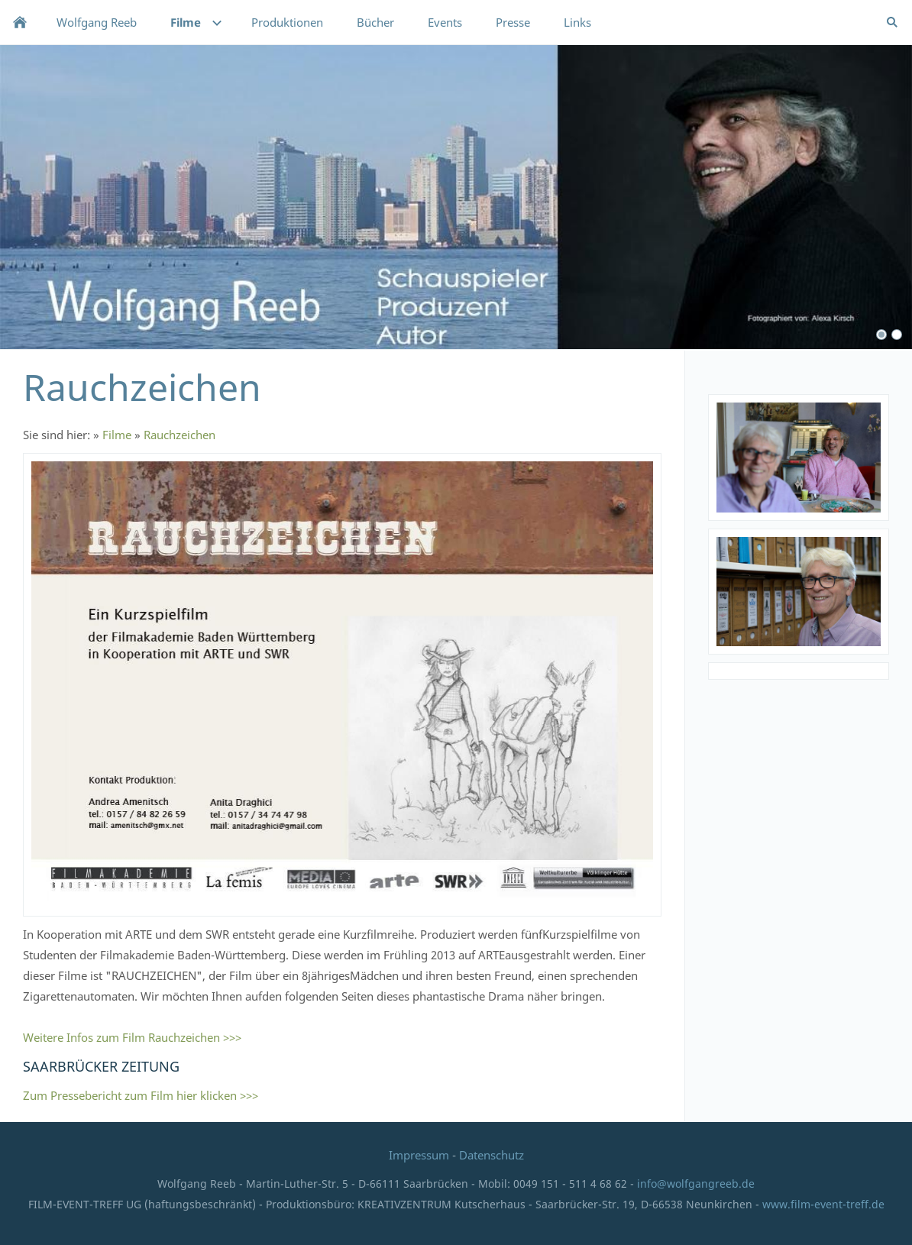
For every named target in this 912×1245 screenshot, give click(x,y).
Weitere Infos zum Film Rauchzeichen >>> (132, 1037)
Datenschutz (491, 1155)
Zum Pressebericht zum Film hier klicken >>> (140, 1095)
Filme (116, 434)
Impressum (420, 1155)
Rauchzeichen (179, 434)
